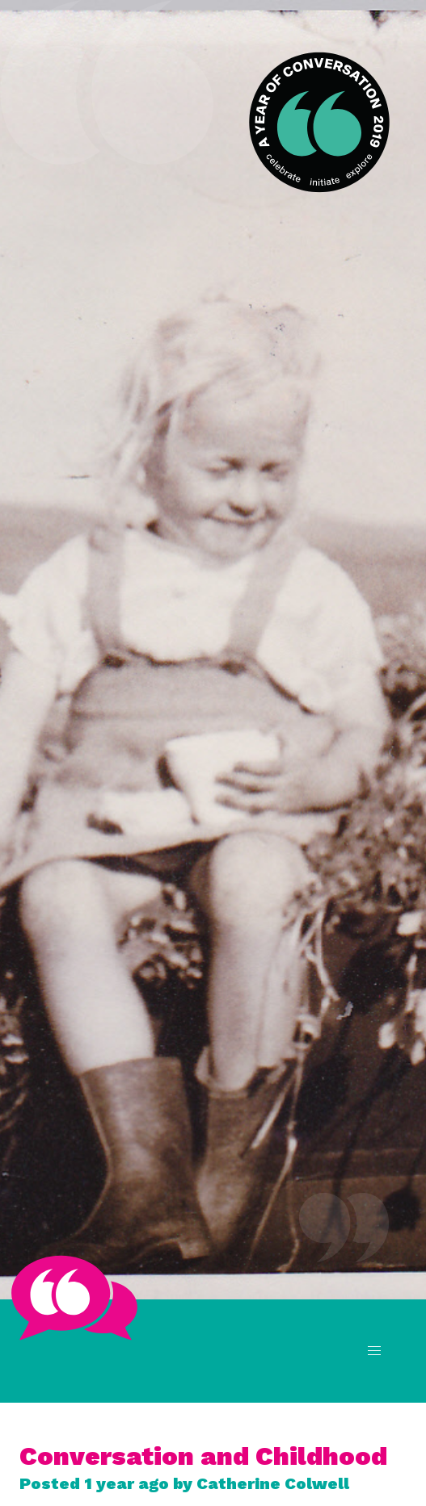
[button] (374, 1351)
